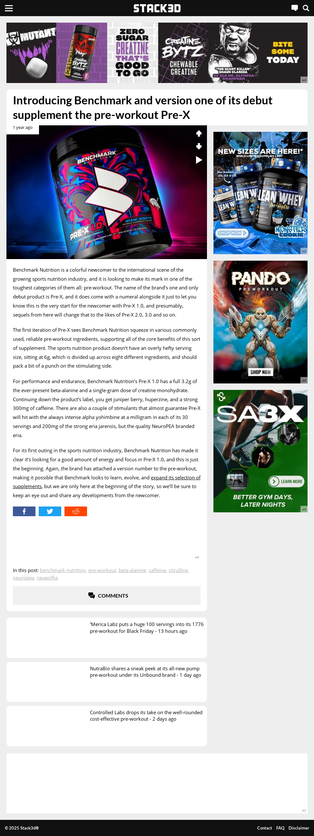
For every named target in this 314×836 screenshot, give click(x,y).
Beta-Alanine (132, 570)
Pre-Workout (102, 570)
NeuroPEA (23, 577)
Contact (264, 828)
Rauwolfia (47, 577)
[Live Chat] (294, 8)
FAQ (280, 828)
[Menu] (9, 8)
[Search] (306, 8)
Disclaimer (299, 828)
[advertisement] (157, 53)
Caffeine (157, 570)
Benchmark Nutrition (63, 570)
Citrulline (178, 570)
